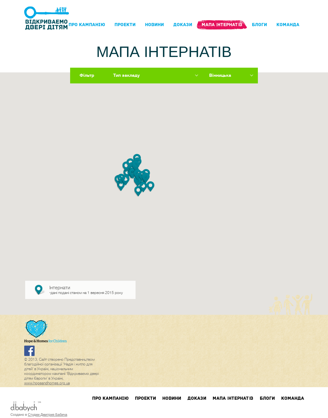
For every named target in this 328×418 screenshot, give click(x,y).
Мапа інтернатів (222, 25)
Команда (287, 25)
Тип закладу (126, 75)
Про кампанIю (87, 25)
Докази (182, 25)
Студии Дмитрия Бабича (47, 414)
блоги (259, 25)
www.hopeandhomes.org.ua (47, 383)
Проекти (125, 25)
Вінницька (220, 75)
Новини (154, 25)
